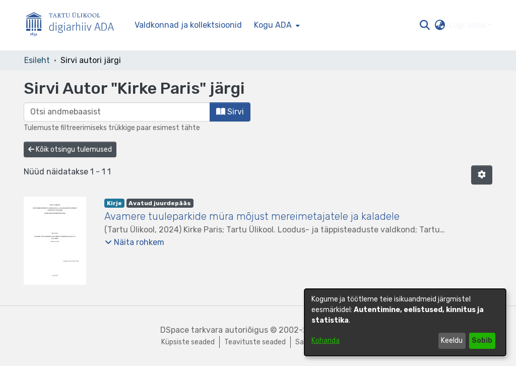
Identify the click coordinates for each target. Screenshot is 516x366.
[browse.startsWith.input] (117, 111)
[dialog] (405, 322)
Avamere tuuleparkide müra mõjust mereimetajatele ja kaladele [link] (252, 216)
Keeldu (452, 340)
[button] (424, 25)
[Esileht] (74, 25)
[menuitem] (276, 25)
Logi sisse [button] (468, 25)
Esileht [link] (37, 60)
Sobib (482, 340)
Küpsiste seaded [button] (188, 342)
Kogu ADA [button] (273, 25)
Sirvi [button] (230, 111)
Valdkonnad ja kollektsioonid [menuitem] (188, 25)
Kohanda (325, 340)
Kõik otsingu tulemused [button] (70, 149)
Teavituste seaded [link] (255, 342)
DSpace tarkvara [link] (191, 330)
